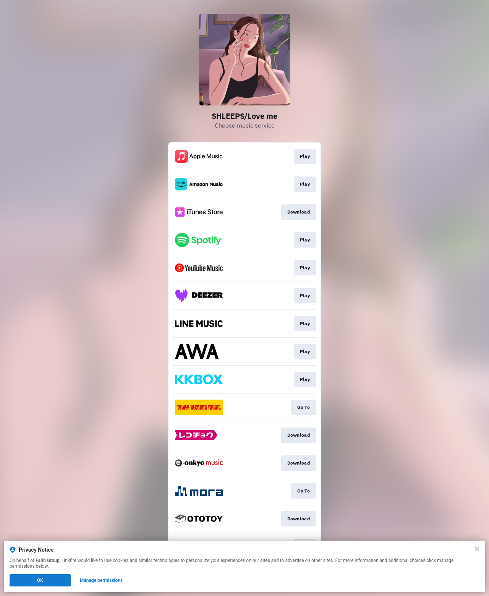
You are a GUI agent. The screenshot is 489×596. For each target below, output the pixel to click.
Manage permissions (101, 580)
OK (40, 580)
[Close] (477, 549)
